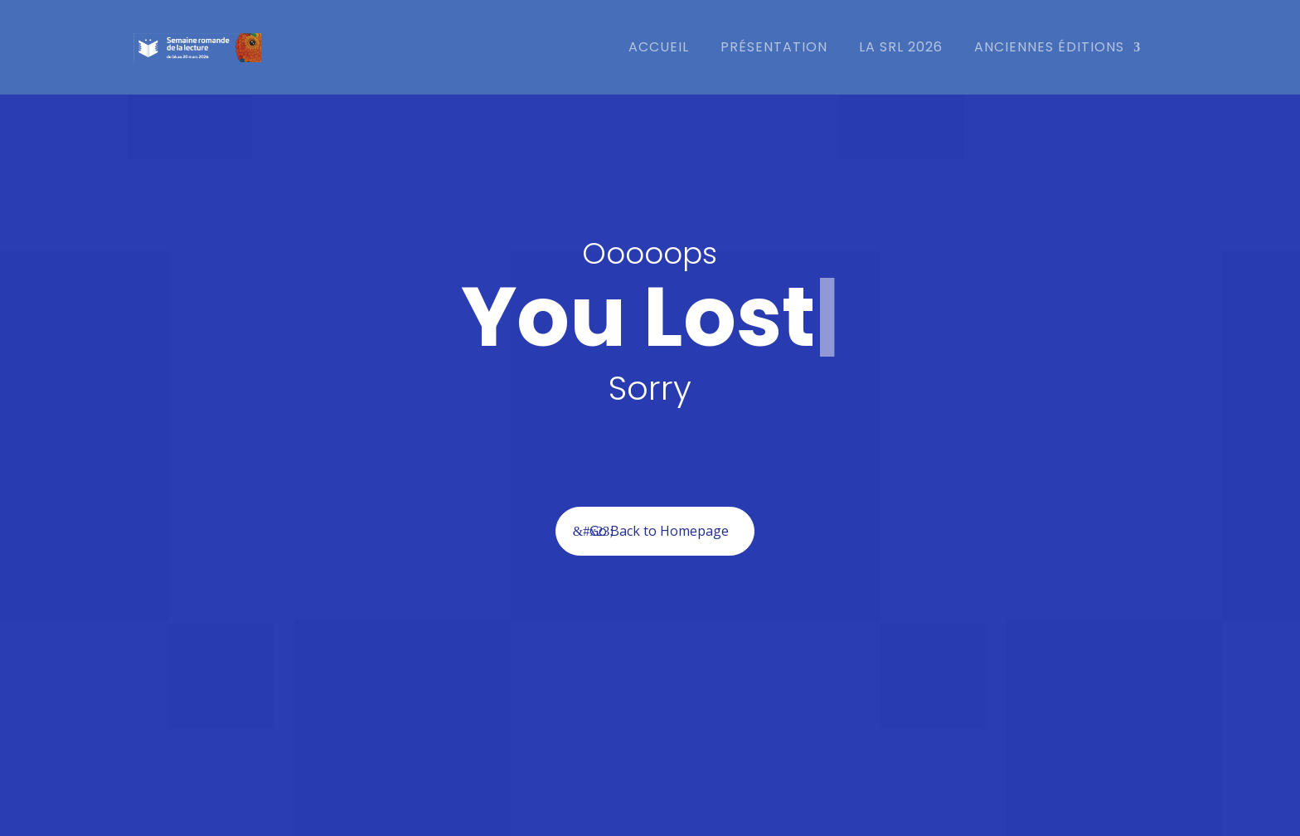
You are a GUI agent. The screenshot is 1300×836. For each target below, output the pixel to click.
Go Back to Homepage (659, 531)
